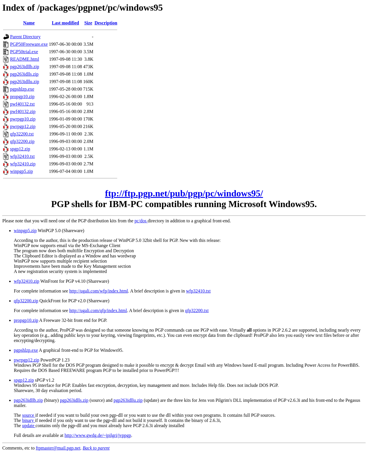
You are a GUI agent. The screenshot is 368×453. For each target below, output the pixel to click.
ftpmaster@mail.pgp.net (58, 448)
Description (106, 22)
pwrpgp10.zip (22, 118)
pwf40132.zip (22, 111)
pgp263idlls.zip (24, 74)
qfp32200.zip (22, 141)
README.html (24, 59)
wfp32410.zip (22, 163)
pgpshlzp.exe (22, 89)
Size (88, 22)
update (29, 425)
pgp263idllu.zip (24, 81)
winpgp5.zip (21, 171)
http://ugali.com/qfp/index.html (98, 310)
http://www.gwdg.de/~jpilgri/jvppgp (97, 435)
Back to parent (96, 448)
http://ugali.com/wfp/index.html (98, 290)
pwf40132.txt (22, 104)
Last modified (65, 22)
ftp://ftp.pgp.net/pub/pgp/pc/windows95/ (184, 193)
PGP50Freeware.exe (29, 44)
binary (28, 420)
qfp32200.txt (22, 133)
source (28, 415)
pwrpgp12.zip (22, 126)
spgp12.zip (20, 148)
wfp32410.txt (22, 156)
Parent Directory (25, 36)
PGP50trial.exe (24, 51)
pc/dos (141, 220)
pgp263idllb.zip (24, 66)
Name (29, 22)
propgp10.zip (22, 96)
